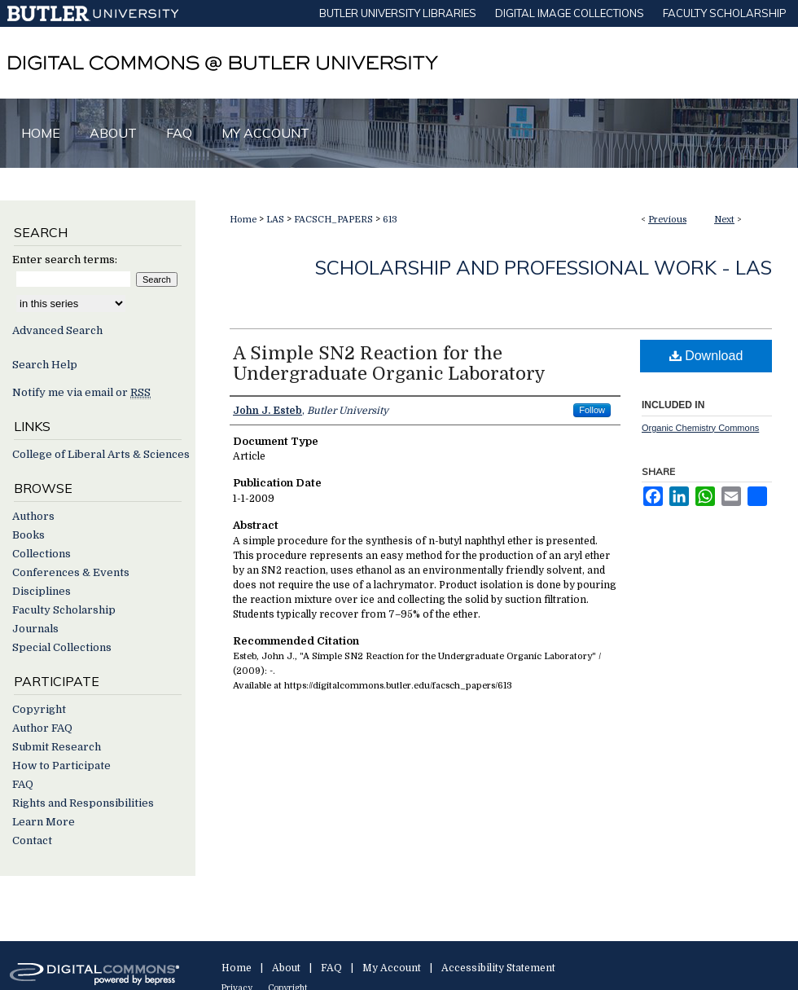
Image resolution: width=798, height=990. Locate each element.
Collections (41, 554)
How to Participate (61, 765)
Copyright (39, 709)
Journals (35, 629)
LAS (275, 219)
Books (28, 535)
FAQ (22, 784)
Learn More (43, 822)
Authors (33, 516)
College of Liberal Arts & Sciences (101, 454)
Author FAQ (42, 728)
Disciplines (41, 591)
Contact (32, 840)
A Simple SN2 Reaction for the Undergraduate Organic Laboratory (389, 363)
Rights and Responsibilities (83, 803)
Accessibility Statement (498, 968)
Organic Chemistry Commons (700, 428)
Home (243, 219)
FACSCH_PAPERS (333, 219)
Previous (667, 219)
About (286, 968)
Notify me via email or (81, 392)
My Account (391, 968)
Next (724, 219)
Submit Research (56, 747)
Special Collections (62, 647)
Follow (592, 410)
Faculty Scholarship (64, 610)
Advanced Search (57, 330)
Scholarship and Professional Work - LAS (543, 267)
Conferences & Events (70, 572)
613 (390, 219)
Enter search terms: (64, 259)
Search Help (44, 365)
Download (706, 356)
